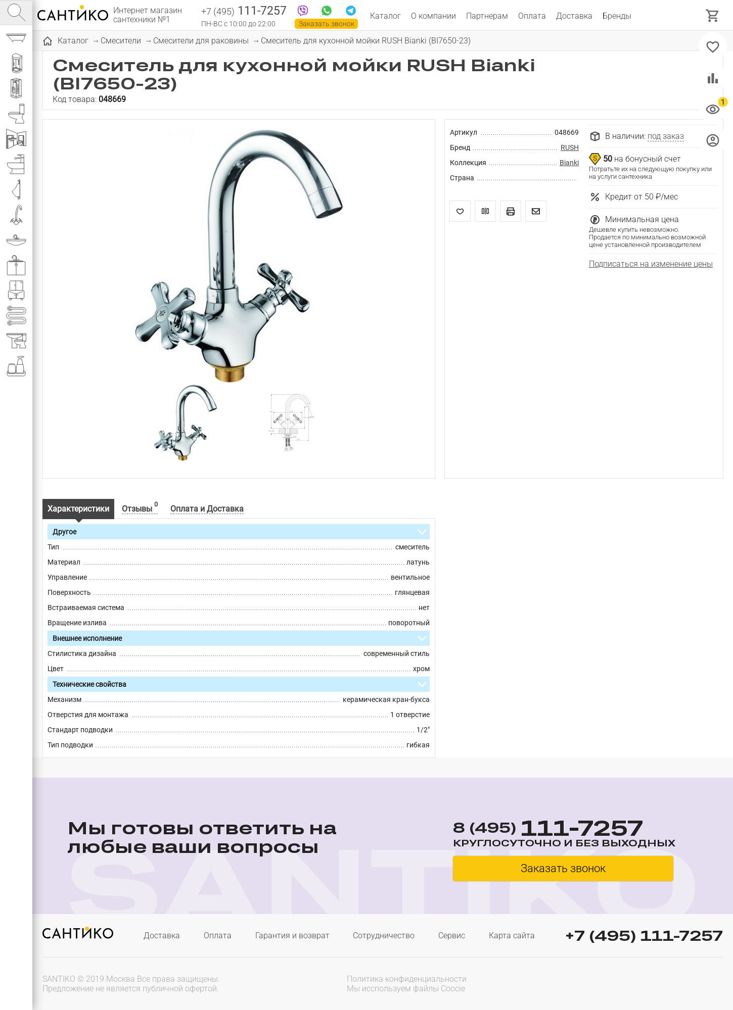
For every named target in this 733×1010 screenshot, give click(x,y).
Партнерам (487, 16)
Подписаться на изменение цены (651, 264)
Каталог (385, 16)
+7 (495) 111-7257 (644, 935)
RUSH (570, 147)
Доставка (574, 16)
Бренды (617, 16)
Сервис (451, 935)
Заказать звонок (326, 24)
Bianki (569, 163)
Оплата (532, 16)
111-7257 (244, 11)
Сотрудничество (384, 935)
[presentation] (658, 983)
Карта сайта (512, 935)
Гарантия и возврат (292, 935)
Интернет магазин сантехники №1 (147, 15)
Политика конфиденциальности (407, 979)
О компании (433, 16)
